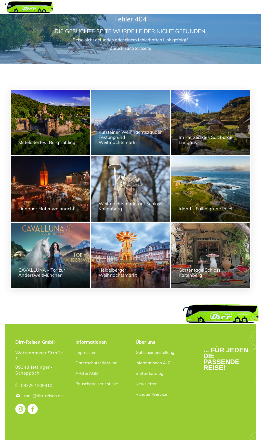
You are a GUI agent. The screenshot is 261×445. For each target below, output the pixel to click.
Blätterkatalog (149, 373)
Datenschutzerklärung (96, 362)
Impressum (85, 352)
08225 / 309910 (36, 385)
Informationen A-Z (153, 362)
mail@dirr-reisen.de (44, 395)
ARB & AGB (86, 373)
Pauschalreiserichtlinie (96, 383)
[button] (11, 434)
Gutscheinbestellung (155, 352)
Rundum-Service (151, 394)
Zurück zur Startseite (130, 48)
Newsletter (146, 383)
